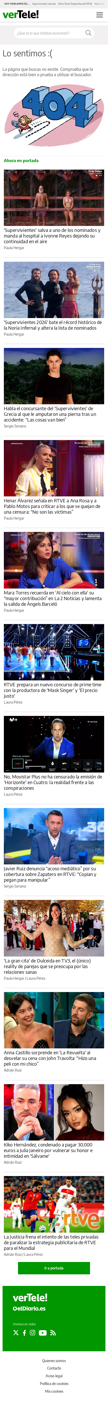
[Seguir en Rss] (53, 1333)
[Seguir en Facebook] (24, 1333)
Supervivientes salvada (44, 3)
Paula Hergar (14, 247)
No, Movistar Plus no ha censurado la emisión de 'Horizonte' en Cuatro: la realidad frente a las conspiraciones (53, 782)
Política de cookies (54, 1383)
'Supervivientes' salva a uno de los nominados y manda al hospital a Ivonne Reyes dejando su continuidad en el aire (52, 235)
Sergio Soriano (15, 426)
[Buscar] (88, 33)
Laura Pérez (13, 702)
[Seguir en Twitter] (16, 1333)
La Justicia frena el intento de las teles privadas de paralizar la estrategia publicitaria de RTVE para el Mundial (51, 1242)
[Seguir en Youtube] (43, 1333)
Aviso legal (54, 1376)
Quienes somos (54, 1360)
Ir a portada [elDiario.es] (54, 1268)
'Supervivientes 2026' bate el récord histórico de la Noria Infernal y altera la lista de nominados (53, 325)
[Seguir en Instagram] (32, 1333)
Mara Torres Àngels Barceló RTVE (75, 3)
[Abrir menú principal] (99, 15)
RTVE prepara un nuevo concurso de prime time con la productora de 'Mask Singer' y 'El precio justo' (53, 690)
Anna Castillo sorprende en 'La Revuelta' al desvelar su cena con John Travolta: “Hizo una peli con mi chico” (50, 1058)
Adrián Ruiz (13, 1070)
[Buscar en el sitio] (48, 33)
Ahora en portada (21, 160)
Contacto (54, 1368)
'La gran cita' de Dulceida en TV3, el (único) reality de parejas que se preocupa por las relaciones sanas (47, 966)
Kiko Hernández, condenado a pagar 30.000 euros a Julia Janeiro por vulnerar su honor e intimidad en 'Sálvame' (48, 1150)
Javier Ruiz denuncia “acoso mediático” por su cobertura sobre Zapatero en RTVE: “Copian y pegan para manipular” (50, 874)
